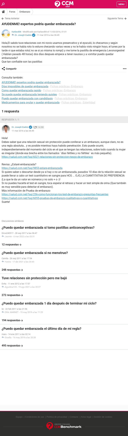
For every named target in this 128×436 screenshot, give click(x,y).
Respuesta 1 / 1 (10, 119)
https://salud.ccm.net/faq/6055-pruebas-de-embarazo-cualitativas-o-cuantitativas (50, 198)
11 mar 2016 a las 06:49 (48, 35)
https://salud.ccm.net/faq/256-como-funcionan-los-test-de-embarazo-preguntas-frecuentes (55, 194)
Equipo (19, 417)
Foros (12, 11)
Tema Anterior (12, 18)
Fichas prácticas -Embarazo (66, 86)
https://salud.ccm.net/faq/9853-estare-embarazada (32, 168)
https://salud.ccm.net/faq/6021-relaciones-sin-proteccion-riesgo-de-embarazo (47, 156)
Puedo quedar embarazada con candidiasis (27, 98)
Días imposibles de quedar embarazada (25, 86)
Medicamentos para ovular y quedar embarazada (31, 102)
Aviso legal (86, 417)
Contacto (74, 417)
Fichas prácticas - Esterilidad (78, 102)
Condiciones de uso (34, 417)
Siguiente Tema (115, 18)
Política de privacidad (56, 417)
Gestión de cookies (103, 417)
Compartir (11, 68)
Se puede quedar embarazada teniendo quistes (29, 94)
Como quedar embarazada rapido (21, 90)
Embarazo (25, 11)
